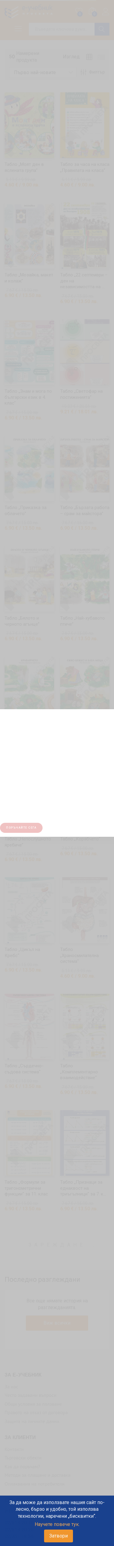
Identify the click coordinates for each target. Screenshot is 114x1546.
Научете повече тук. (57, 1524)
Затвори (58, 1536)
